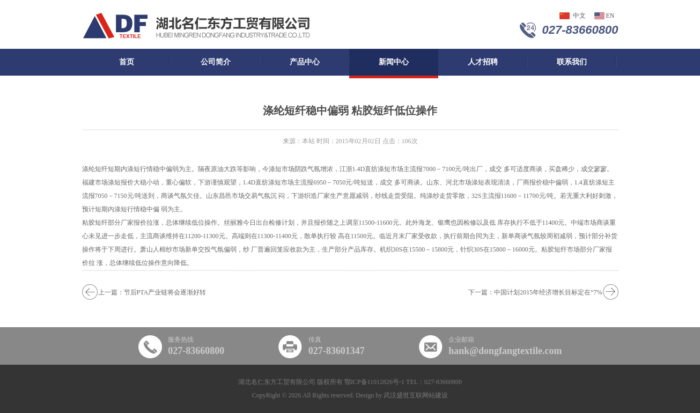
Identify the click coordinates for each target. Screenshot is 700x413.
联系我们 (572, 62)
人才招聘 (483, 62)
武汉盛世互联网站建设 (416, 395)
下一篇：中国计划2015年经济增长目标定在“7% (535, 292)
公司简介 (216, 62)
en (610, 15)
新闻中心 (394, 62)
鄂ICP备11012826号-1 (374, 382)
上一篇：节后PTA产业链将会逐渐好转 (152, 292)
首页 (126, 62)
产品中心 (305, 62)
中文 (579, 15)
